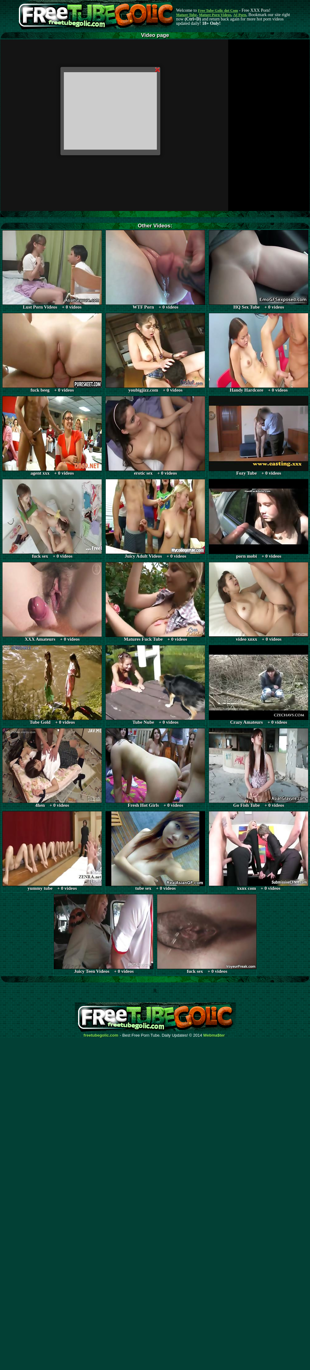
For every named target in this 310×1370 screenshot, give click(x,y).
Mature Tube (186, 15)
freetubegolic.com (101, 1035)
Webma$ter (214, 1035)
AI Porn (239, 15)
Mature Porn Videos (215, 15)
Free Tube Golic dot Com (218, 10)
